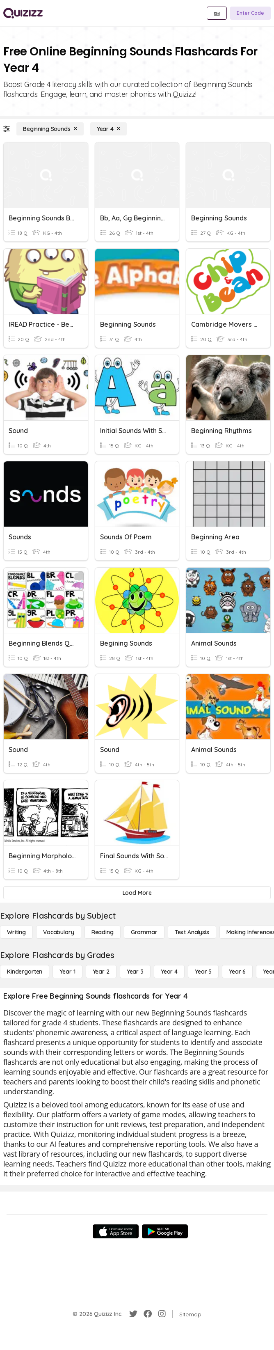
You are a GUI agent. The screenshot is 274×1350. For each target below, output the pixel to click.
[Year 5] (203, 971)
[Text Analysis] (192, 932)
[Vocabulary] (58, 932)
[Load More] (137, 892)
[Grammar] (144, 932)
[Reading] (102, 932)
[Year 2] (101, 971)
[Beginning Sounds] (50, 128)
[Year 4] (108, 128)
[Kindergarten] (24, 971)
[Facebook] (148, 1313)
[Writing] (16, 932)
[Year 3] (135, 971)
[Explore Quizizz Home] (23, 13)
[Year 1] (67, 971)
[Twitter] (133, 1313)
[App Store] (116, 1231)
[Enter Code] (250, 13)
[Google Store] (165, 1231)
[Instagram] (162, 1313)
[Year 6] (237, 971)
